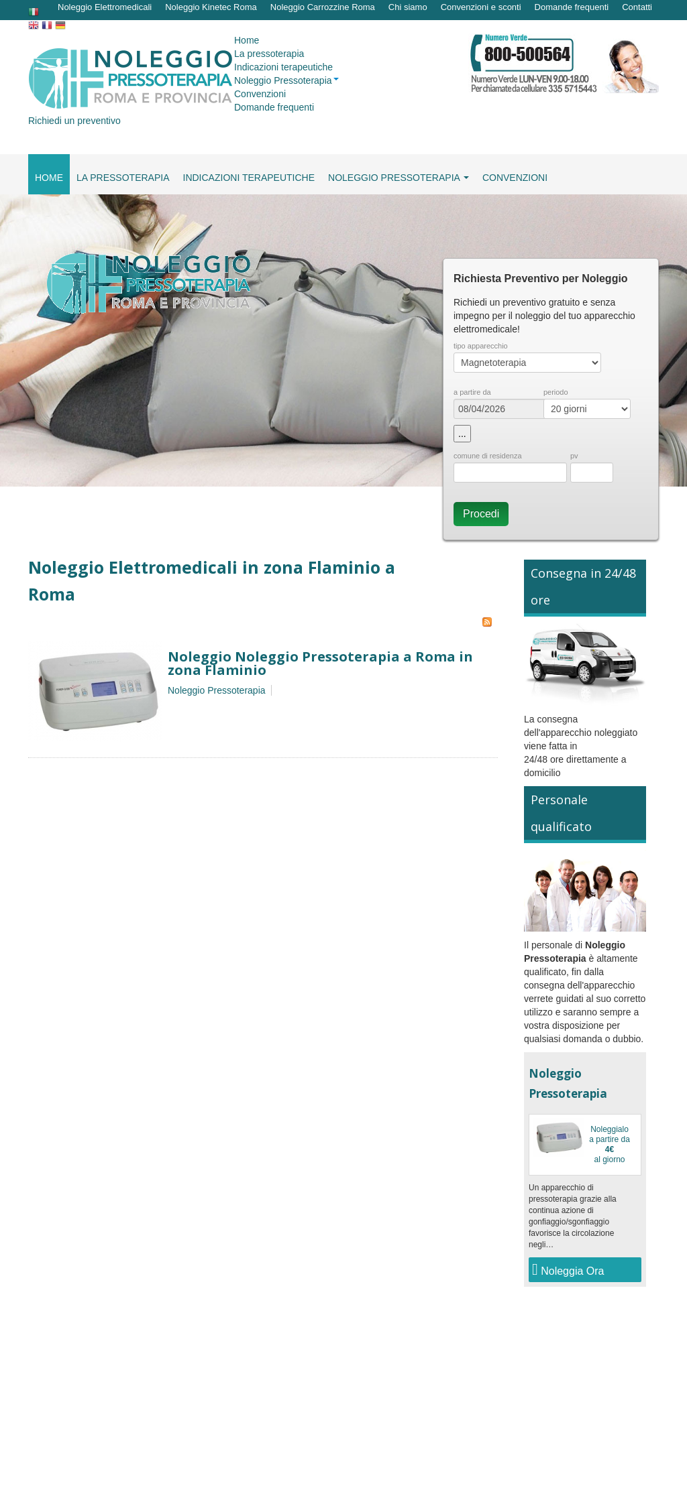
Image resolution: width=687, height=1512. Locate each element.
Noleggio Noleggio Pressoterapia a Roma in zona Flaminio (320, 663)
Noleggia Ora (568, 1269)
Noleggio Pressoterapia (217, 690)
